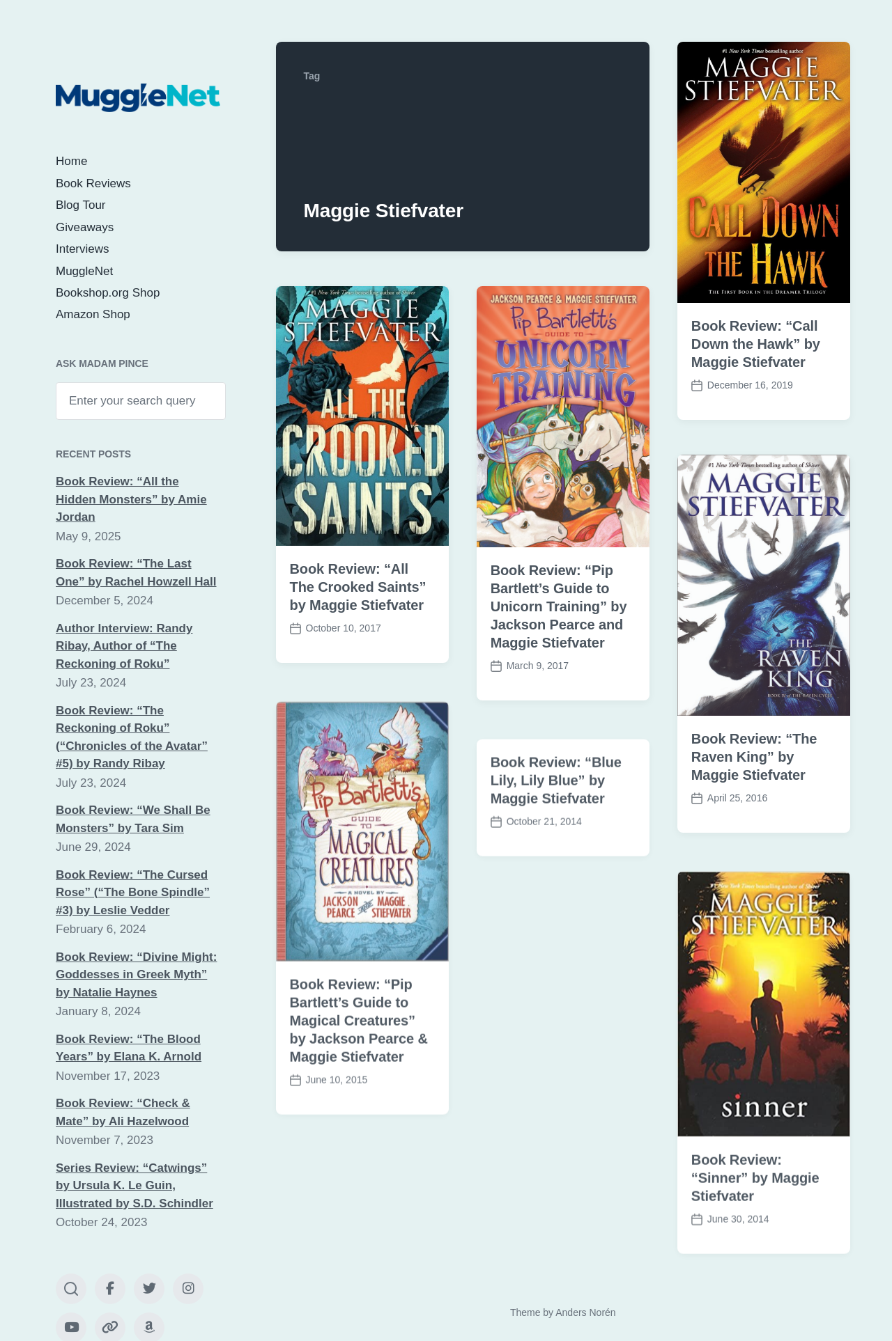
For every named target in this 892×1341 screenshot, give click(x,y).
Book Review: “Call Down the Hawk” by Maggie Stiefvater (755, 344)
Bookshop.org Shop (108, 292)
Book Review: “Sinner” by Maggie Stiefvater (755, 1206)
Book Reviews (93, 183)
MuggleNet (84, 271)
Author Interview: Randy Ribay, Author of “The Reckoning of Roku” (124, 646)
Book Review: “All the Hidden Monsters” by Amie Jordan (131, 499)
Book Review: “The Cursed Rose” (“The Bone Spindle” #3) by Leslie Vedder (133, 892)
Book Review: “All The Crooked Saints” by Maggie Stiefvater (358, 587)
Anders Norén (585, 1312)
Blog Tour (81, 205)
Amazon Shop (93, 314)
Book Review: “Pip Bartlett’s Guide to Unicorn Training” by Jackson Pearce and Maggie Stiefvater (559, 606)
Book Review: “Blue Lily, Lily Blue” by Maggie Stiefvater (556, 809)
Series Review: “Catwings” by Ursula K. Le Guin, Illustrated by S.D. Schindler (134, 1185)
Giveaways (85, 227)
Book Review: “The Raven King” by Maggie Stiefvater (754, 757)
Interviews (82, 249)
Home (71, 161)
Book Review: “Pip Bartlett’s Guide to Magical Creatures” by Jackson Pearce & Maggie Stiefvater (359, 1049)
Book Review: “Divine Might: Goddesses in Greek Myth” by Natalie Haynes (136, 974)
